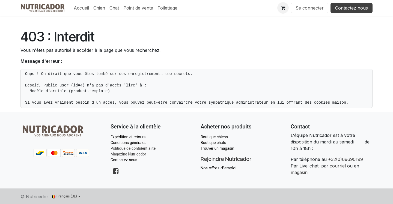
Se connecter (310, 8)
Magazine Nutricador (128, 154)
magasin (299, 172)
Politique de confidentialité (133, 148)
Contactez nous (351, 8)
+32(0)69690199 (345, 159)
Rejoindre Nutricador (226, 159)
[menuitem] (81, 7)
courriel (338, 166)
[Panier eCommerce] (283, 8)
